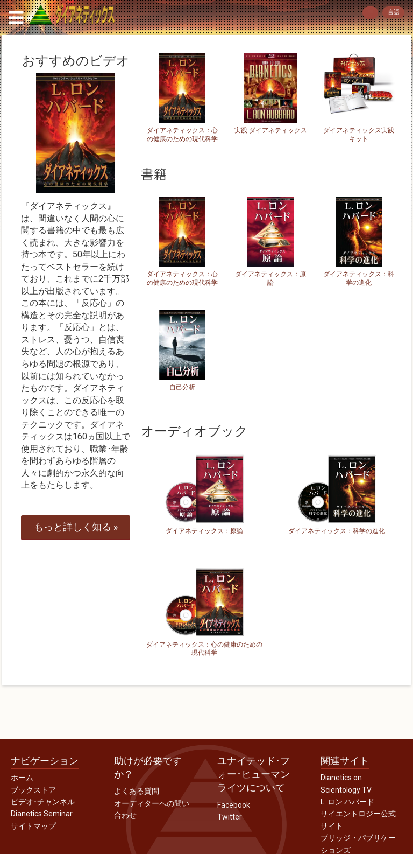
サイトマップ (33, 826)
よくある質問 (136, 791)
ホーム (22, 777)
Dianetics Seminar (42, 813)
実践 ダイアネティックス (270, 130)
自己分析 (182, 387)
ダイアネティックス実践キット (358, 135)
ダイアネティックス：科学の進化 (358, 278)
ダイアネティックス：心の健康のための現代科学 (182, 135)
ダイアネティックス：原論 (270, 278)
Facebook (233, 805)
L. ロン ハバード (347, 801)
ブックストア (33, 790)
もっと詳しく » (76, 527)
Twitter (229, 817)
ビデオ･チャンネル (43, 801)
